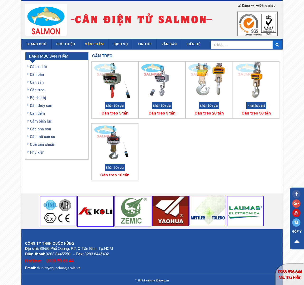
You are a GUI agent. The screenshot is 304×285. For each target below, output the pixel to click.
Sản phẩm (94, 44)
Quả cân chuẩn (42, 144)
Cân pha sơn (40, 128)
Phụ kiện (37, 152)
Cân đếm (37, 113)
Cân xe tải (38, 66)
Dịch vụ (121, 44)
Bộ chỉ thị (38, 97)
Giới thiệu (65, 44)
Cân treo (37, 89)
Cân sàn (37, 82)
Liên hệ (193, 44)
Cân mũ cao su (42, 136)
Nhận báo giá (115, 105)
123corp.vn (162, 280)
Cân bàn (37, 74)
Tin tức (145, 44)
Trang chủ (36, 44)
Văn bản (169, 44)
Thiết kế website (145, 280)
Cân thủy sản (41, 105)
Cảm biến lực (41, 121)
